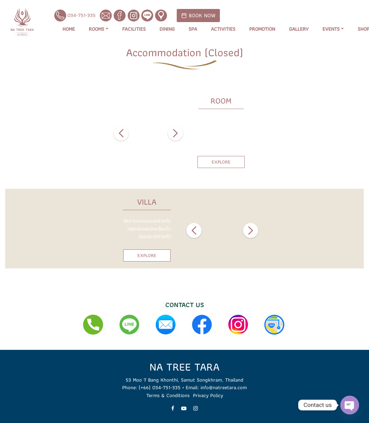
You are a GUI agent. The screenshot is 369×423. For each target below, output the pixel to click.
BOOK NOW (198, 15)
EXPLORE (221, 162)
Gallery (299, 29)
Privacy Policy (208, 395)
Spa (192, 29)
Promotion (262, 29)
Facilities (134, 29)
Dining (167, 29)
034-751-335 (75, 15)
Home (68, 29)
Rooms (96, 29)
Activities (223, 29)
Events (331, 29)
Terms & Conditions (168, 395)
